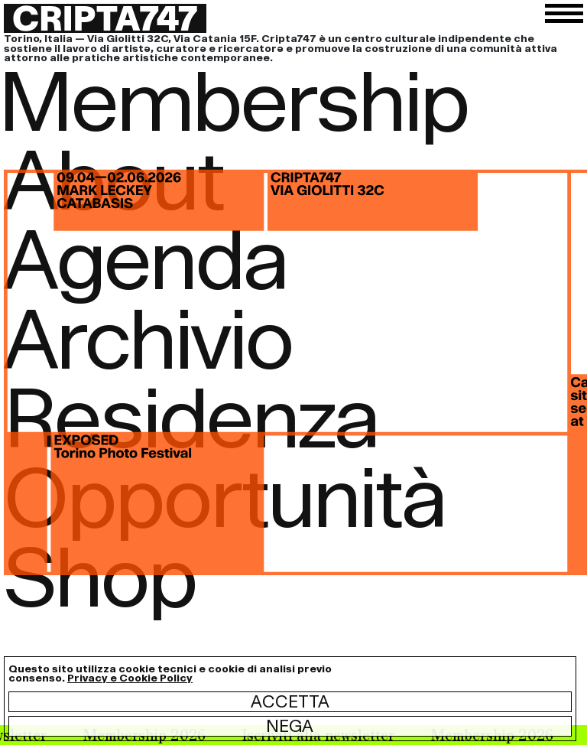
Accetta (290, 701)
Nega (289, 726)
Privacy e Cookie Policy (130, 678)
